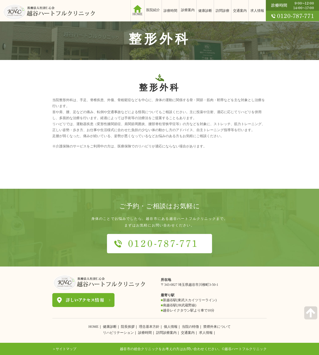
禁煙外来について (217, 326)
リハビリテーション (118, 332)
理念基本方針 (149, 326)
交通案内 (240, 10)
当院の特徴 (190, 326)
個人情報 (171, 326)
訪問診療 (222, 10)
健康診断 (205, 10)
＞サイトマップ (64, 349)
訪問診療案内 (166, 332)
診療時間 (170, 10)
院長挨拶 (128, 326)
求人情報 (257, 10)
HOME (93, 326)
